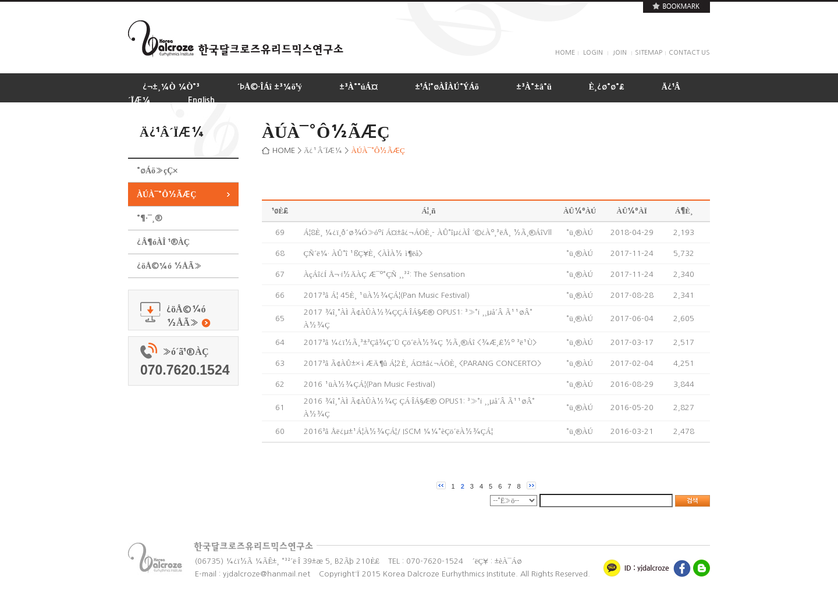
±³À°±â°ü (534, 87)
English (201, 100)
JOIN (620, 52)
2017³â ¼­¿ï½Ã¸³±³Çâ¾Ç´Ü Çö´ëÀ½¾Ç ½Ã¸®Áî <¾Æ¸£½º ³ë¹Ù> (420, 342)
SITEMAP (648, 52)
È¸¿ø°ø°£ (606, 87)
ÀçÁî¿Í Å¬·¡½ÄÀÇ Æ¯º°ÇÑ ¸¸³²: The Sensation (385, 274)
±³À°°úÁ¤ (358, 87)
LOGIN (593, 52)
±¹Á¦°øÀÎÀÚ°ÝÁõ (447, 87)
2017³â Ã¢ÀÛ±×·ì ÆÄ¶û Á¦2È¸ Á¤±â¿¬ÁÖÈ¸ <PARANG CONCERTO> (422, 363)
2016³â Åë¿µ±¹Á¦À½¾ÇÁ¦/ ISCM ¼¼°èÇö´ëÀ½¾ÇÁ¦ (398, 431)
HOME (565, 52)
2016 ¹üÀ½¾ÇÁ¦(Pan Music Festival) (369, 384)
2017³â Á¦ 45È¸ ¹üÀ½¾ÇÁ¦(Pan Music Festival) (387, 295)
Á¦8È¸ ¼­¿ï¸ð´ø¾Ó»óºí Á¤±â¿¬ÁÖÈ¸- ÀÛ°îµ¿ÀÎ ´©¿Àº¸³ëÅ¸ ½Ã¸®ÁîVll (428, 232)
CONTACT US (689, 52)
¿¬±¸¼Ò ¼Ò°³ (171, 87)
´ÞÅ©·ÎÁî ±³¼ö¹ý (269, 87)
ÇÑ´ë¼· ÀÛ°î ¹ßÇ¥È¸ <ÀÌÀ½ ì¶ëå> (363, 253)
